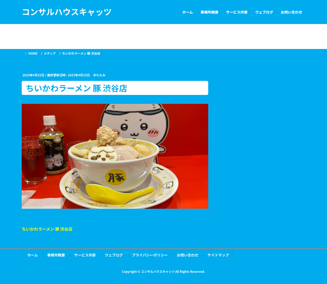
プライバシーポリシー (150, 254)
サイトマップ (218, 254)
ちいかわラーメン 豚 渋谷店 (47, 229)
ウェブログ (114, 254)
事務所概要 (56, 254)
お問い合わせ (187, 254)
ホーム (32, 254)
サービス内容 (85, 254)
